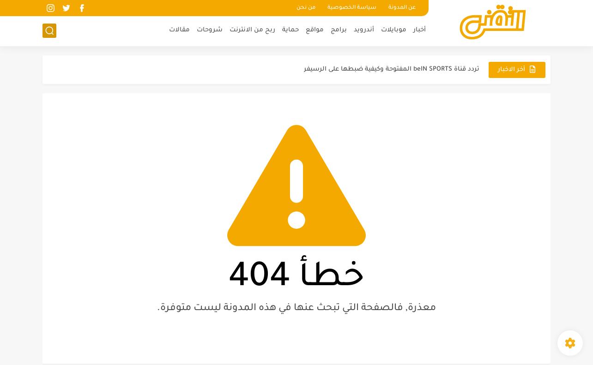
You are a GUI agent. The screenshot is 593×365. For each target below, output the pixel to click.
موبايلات (393, 30)
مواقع (315, 30)
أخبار (419, 30)
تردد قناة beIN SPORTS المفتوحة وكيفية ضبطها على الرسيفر (391, 69)
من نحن (305, 8)
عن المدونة (402, 8)
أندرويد (364, 30)
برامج (339, 30)
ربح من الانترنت (252, 30)
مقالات (179, 30)
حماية (290, 30)
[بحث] (49, 31)
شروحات (210, 30)
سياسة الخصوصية (351, 8)
